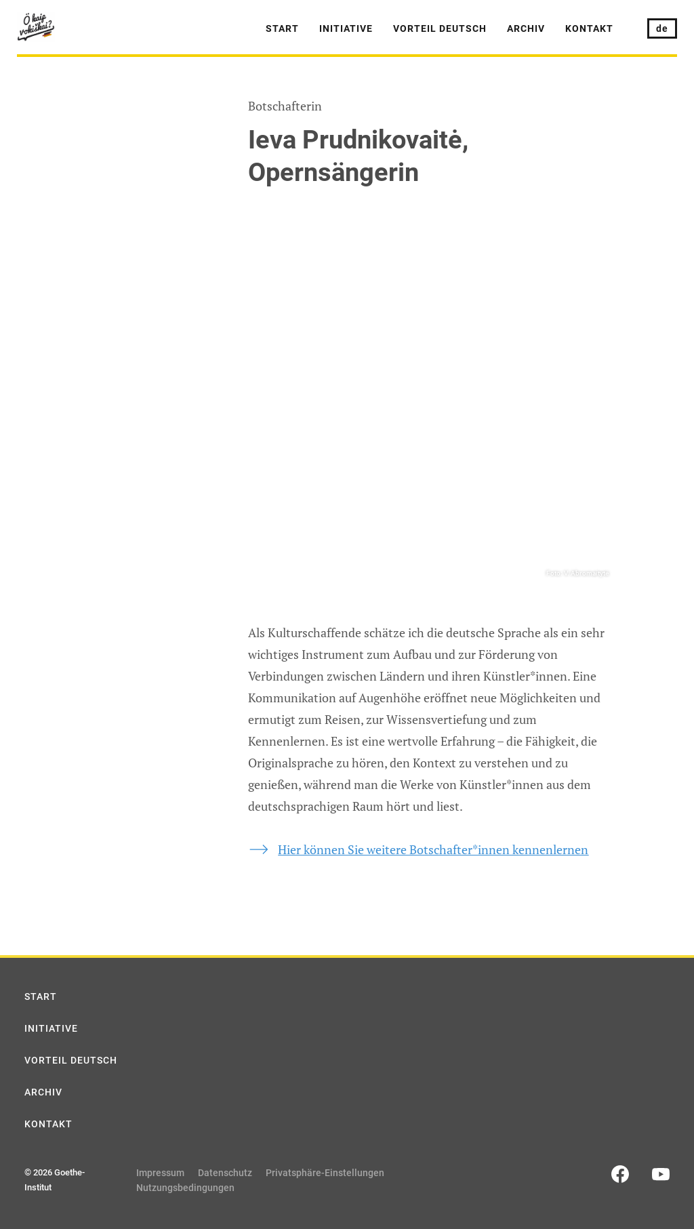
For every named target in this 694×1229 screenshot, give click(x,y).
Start (282, 28)
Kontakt (589, 28)
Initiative (346, 28)
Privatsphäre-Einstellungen (325, 1172)
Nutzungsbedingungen (185, 1187)
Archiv (526, 28)
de (662, 28)
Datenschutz (225, 1172)
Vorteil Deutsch (440, 28)
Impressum (160, 1172)
